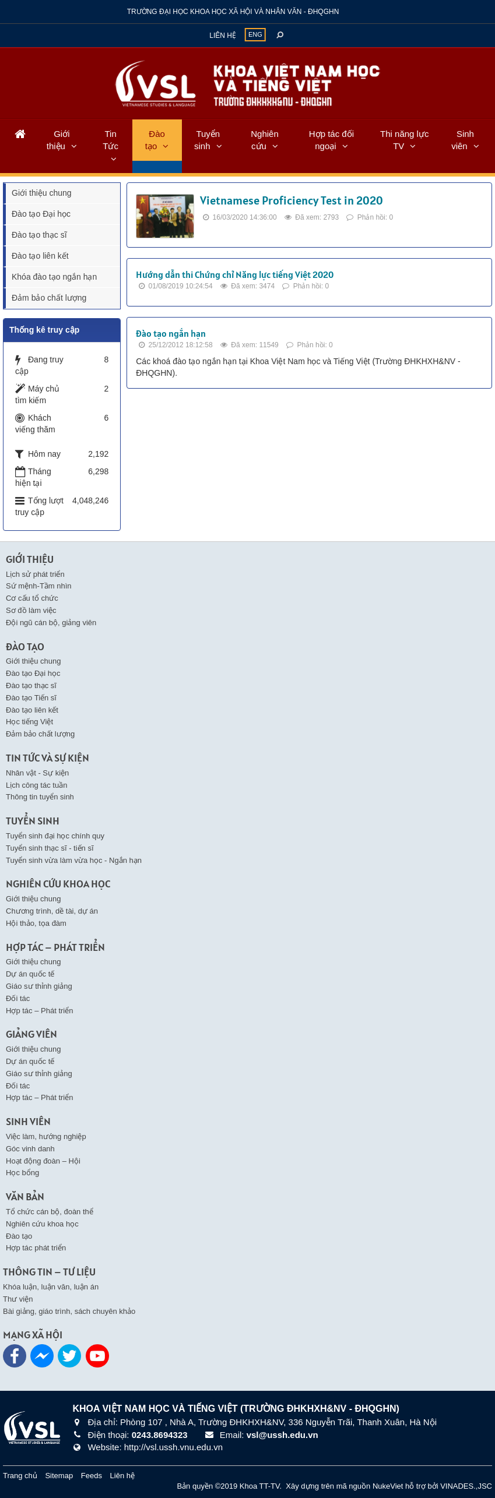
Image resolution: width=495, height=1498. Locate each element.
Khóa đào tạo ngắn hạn (54, 276)
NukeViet (388, 1486)
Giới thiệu (58, 140)
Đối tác (18, 998)
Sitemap (59, 1475)
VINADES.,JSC (466, 1486)
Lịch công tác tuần (36, 785)
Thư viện (18, 1299)
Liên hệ (222, 35)
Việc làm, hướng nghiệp (46, 1136)
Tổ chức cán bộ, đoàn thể (49, 1211)
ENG (255, 34)
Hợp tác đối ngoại (331, 140)
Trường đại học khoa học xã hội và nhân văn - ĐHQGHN (233, 12)
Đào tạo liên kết (40, 255)
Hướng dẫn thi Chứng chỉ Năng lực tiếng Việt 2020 (234, 274)
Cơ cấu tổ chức (32, 598)
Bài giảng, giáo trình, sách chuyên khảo (69, 1311)
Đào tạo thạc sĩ (39, 234)
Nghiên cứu (265, 140)
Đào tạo (155, 140)
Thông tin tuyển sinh (40, 796)
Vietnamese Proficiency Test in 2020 (291, 200)
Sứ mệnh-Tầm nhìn (39, 585)
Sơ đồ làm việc (31, 610)
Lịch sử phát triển (35, 574)
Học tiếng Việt (29, 721)
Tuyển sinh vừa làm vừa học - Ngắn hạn (74, 860)
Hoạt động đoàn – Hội (43, 1161)
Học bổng (22, 1172)
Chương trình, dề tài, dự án (52, 911)
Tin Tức (110, 140)
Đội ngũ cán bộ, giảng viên (51, 622)
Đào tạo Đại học (41, 213)
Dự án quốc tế (30, 974)
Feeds (91, 1475)
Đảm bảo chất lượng (49, 297)
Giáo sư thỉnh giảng (39, 986)
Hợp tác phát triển (36, 1247)
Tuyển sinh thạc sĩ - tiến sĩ (50, 848)
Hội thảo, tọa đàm (36, 923)
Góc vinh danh (30, 1148)
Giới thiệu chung (42, 193)
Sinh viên (462, 140)
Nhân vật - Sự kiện (37, 773)
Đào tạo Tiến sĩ (31, 697)
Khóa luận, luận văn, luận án (51, 1286)
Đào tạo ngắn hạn (171, 333)
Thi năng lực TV (404, 140)
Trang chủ (20, 1475)
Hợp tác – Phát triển (39, 1010)
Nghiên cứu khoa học (42, 1223)
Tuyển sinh (207, 140)
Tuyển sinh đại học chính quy (55, 835)
